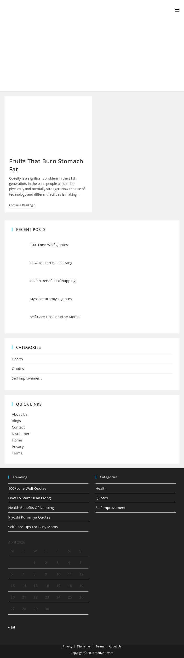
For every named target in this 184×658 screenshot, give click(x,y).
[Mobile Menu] (177, 9)
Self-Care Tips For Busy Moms (33, 526)
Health (17, 358)
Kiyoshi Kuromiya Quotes (29, 517)
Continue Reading (22, 206)
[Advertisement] (92, 55)
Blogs (16, 420)
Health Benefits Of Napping (31, 507)
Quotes (18, 368)
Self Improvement (27, 378)
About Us (19, 414)
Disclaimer (20, 433)
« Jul (11, 627)
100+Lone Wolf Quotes (27, 488)
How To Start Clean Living (29, 497)
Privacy (17, 446)
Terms (17, 453)
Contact (18, 427)
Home (17, 440)
